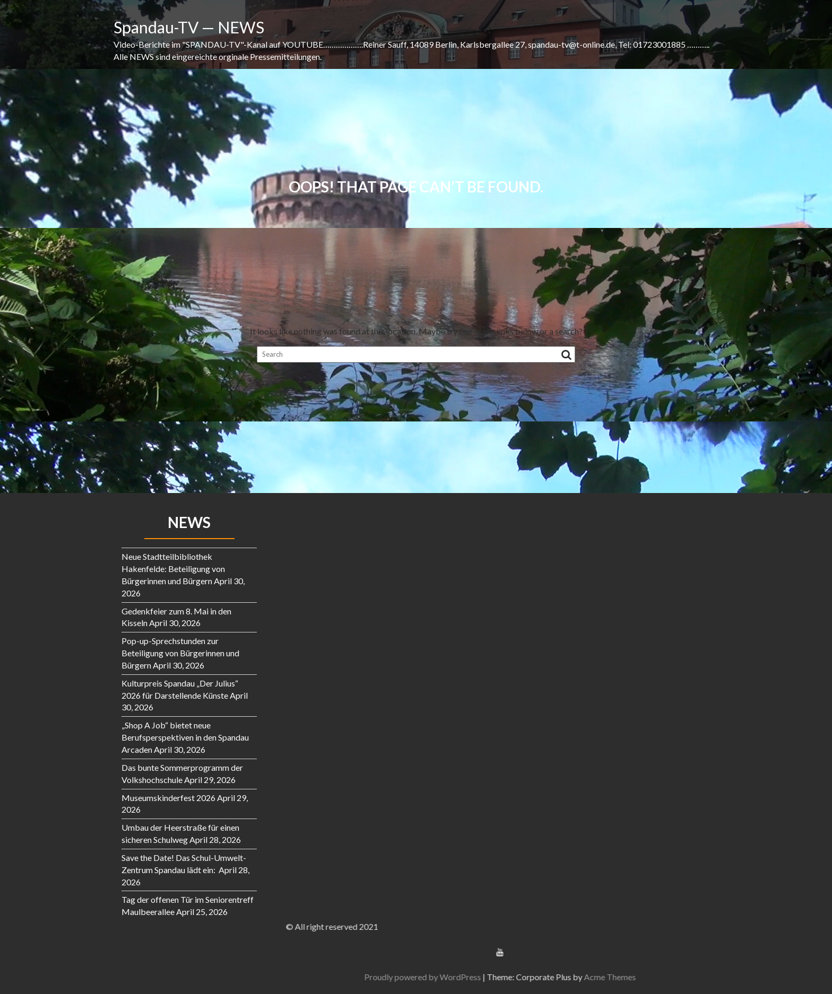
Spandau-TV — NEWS (189, 27)
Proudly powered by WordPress (696, 977)
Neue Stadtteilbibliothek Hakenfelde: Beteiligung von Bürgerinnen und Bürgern (173, 568)
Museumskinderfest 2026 (168, 798)
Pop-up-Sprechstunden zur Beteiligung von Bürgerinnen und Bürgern (180, 653)
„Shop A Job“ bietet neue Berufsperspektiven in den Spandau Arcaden (185, 737)
